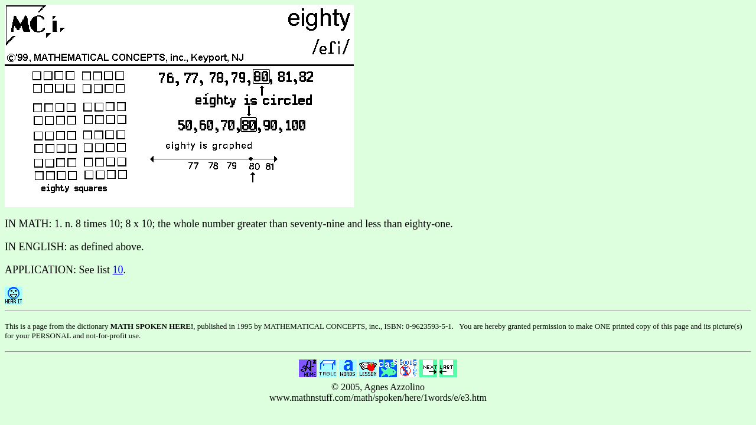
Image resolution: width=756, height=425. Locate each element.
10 (118, 270)
